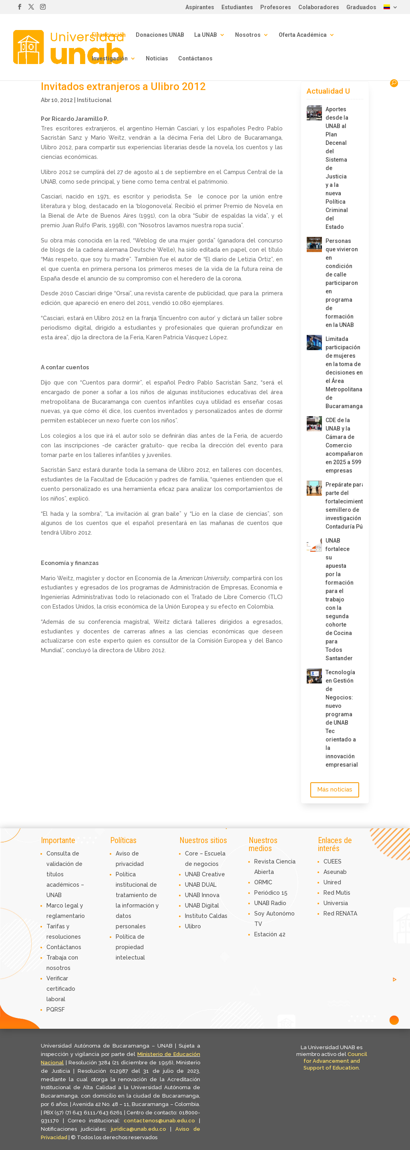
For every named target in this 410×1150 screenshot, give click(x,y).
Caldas (218, 916)
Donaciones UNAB (160, 35)
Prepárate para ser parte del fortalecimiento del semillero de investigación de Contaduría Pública (338, 505)
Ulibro (193, 926)
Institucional (94, 100)
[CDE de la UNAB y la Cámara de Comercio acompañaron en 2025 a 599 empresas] (314, 423)
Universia (336, 903)
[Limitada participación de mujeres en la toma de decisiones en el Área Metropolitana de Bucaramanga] (314, 342)
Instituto (197, 916)
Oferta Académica (303, 35)
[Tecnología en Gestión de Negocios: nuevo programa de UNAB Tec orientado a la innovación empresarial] (314, 675)
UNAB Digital (202, 905)
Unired (332, 882)
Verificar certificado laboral (60, 988)
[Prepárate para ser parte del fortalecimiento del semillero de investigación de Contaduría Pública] (314, 488)
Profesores (275, 7)
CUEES (333, 861)
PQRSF (55, 1009)
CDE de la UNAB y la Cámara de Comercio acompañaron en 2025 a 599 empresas (338, 445)
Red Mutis (337, 893)
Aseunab (335, 872)
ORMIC (263, 882)
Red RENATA (340, 913)
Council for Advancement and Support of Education (335, 1061)
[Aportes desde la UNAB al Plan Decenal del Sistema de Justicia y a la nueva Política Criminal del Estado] (314, 112)
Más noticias (334, 789)
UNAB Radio (270, 903)
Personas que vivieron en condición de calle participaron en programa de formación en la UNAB (338, 283)
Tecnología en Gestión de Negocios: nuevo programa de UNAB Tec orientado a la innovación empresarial (338, 718)
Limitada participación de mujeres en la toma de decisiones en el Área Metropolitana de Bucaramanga (338, 372)
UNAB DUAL (201, 885)
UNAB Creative (205, 874)
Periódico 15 (270, 893)
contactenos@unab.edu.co (159, 1121)
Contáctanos (195, 59)
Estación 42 (269, 934)
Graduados (361, 7)
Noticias (157, 59)
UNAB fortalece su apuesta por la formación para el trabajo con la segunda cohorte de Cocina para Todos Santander (338, 599)
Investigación (110, 59)
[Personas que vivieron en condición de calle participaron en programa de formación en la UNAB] (314, 244)
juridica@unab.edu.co (138, 1129)
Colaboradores (318, 7)
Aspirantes (199, 7)
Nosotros (248, 35)
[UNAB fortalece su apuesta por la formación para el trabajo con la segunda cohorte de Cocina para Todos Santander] (314, 544)
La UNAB (205, 35)
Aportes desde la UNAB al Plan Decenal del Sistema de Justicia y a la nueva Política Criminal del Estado (337, 168)
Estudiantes (237, 7)
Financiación (109, 35)
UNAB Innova (202, 895)
